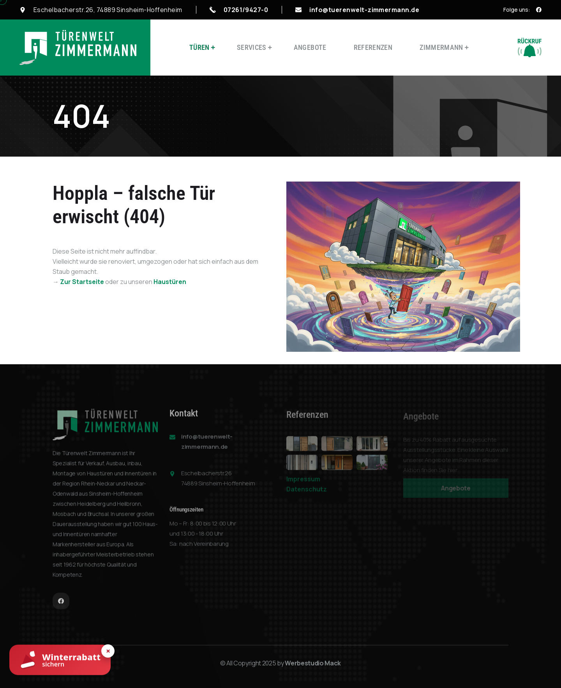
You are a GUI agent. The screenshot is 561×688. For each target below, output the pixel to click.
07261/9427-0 (246, 9)
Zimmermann (441, 47)
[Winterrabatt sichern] (60, 661)
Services (251, 47)
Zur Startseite (82, 281)
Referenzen (373, 47)
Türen (199, 47)
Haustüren (169, 281)
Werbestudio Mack (313, 663)
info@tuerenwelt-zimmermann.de (364, 9)
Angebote (310, 47)
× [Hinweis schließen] (108, 651)
